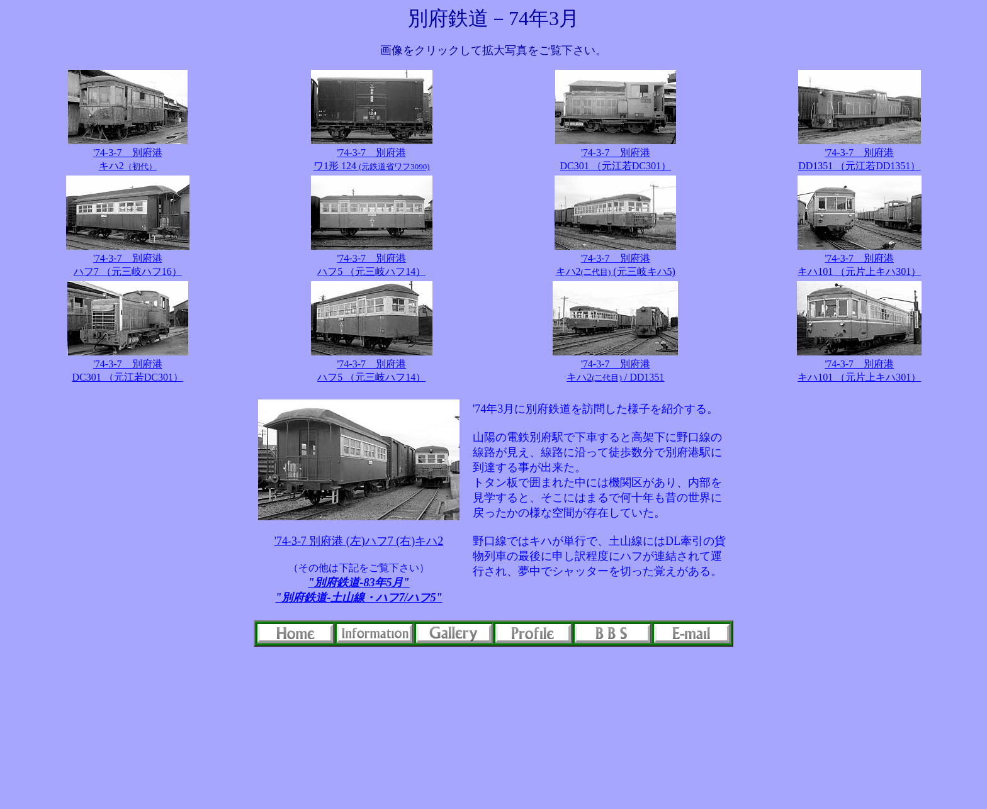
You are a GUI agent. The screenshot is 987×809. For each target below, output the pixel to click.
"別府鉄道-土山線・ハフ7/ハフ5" (359, 597)
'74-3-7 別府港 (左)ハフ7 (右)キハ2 (359, 541)
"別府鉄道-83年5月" (359, 582)
